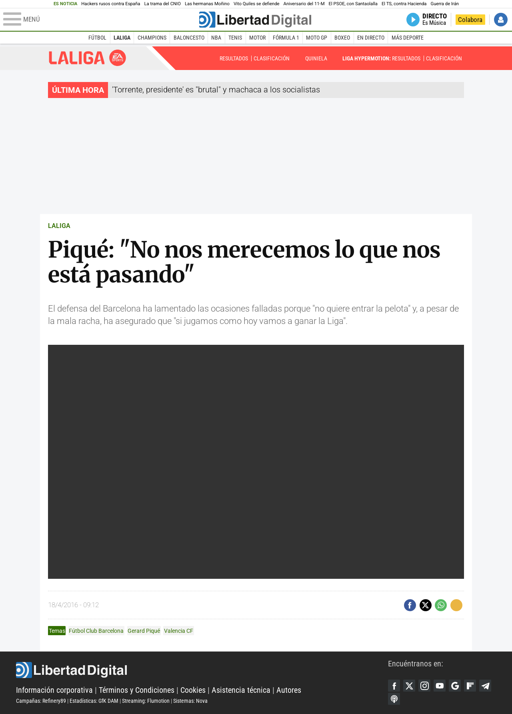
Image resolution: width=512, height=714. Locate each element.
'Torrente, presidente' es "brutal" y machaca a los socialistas (216, 89)
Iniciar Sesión (501, 19)
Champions (152, 37)
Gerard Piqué (144, 631)
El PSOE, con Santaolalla (353, 3)
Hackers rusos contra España (110, 3)
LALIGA (59, 226)
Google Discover (455, 686)
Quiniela (316, 58)
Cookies (193, 690)
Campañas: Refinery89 (41, 701)
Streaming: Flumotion (146, 701)
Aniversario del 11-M (304, 3)
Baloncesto (189, 37)
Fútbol (97, 37)
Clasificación (272, 58)
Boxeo (342, 37)
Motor (257, 37)
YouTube (440, 686)
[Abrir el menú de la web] (100, 19)
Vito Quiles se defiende (257, 3)
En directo (370, 37)
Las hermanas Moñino (207, 3)
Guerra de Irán (445, 3)
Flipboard (470, 686)
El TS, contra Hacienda (404, 3)
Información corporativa (54, 690)
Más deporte (408, 37)
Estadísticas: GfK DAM (94, 701)
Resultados (234, 58)
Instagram (424, 686)
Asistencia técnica (241, 690)
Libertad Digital (202, 670)
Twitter (409, 686)
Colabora (470, 20)
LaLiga (122, 37)
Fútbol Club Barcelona (96, 631)
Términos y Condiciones (136, 690)
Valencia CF (178, 631)
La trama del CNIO (162, 3)
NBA (216, 37)
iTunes (394, 699)
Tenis (235, 37)
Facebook (394, 686)
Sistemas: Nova (190, 701)
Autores (288, 690)
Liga (87, 58)
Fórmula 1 (286, 37)
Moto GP (316, 37)
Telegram (485, 686)
